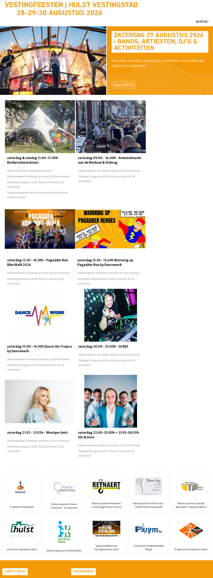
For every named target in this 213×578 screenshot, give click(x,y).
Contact (8, 548)
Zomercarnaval (12, 511)
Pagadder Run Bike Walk (18, 506)
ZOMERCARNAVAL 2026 (123, 506)
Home (6, 502)
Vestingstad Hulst (14, 534)
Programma (10, 525)
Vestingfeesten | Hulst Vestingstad (71, 5)
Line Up (7, 516)
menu (202, 22)
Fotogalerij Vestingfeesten (20, 539)
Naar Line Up (123, 85)
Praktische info (12, 520)
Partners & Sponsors (16, 529)
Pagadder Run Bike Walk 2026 (127, 502)
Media (6, 543)
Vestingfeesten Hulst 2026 (125, 511)
